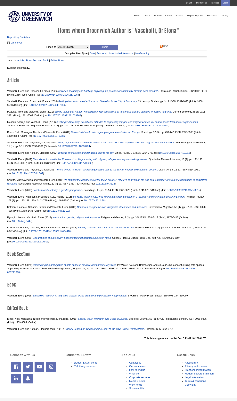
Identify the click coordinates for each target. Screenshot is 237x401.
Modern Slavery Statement (199, 373)
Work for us (135, 384)
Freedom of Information (198, 369)
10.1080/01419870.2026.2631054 (60, 94)
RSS (163, 46)
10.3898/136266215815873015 (182, 190)
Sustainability (136, 388)
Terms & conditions (195, 381)
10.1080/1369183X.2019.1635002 (149, 125)
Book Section (33, 60)
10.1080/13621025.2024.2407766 (46, 105)
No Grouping (142, 53)
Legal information (194, 377)
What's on (134, 373)
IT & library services (84, 366)
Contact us (135, 362)
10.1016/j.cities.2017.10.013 (174, 152)
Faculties (215, 3)
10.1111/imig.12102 (59, 210)
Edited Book (57, 60)
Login (225, 3)
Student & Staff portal (85, 362)
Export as (51, 47)
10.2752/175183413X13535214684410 (49, 231)
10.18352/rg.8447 (21, 221)
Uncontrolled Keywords (120, 53)
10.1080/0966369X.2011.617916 (30, 241)
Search (189, 3)
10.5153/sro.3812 (105, 183)
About (146, 15)
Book (45, 60)
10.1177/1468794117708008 (76, 162)
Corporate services (139, 377)
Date (92, 53)
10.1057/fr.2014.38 (94, 200)
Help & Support (195, 15)
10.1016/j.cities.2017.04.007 (27, 173)
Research (212, 15)
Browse (157, 15)
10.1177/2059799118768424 (74, 146)
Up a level (14, 42)
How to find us (137, 369)
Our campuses (137, 366)
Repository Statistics (18, 37)
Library (224, 15)
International (201, 3)
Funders (101, 53)
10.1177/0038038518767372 (50, 135)
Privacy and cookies (196, 366)
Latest (168, 15)
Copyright (190, 384)
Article (20, 60)
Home (137, 15)
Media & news (137, 381)
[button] (104, 47)
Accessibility (191, 362)
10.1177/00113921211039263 (64, 115)
